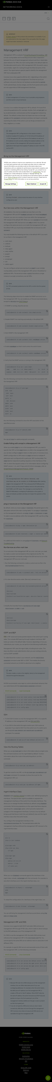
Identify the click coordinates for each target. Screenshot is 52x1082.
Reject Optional (31, 184)
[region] (26, 173)
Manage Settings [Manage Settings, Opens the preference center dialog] (10, 184)
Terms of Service (12, 177)
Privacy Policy (8, 179)
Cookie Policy (37, 171)
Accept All (43, 184)
